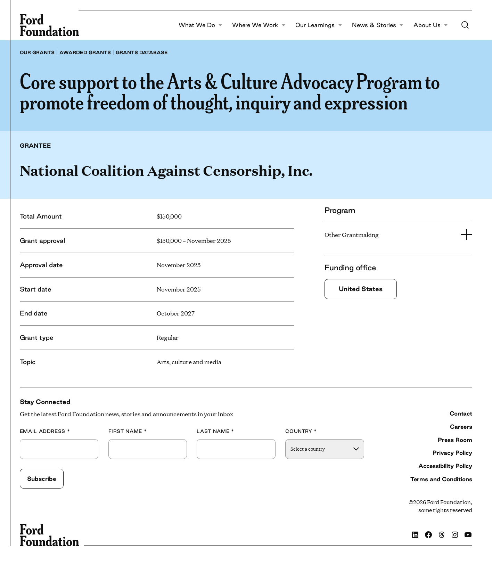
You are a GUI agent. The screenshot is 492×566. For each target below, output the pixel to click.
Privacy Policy (452, 452)
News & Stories (377, 25)
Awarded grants (85, 52)
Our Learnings (318, 25)
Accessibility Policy (445, 465)
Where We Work (258, 25)
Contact (461, 413)
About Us (430, 25)
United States (361, 288)
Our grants (37, 52)
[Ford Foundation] (49, 25)
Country (301, 431)
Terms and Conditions (441, 479)
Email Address (45, 431)
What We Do (200, 25)
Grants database (142, 52)
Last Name (215, 431)
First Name (127, 431)
